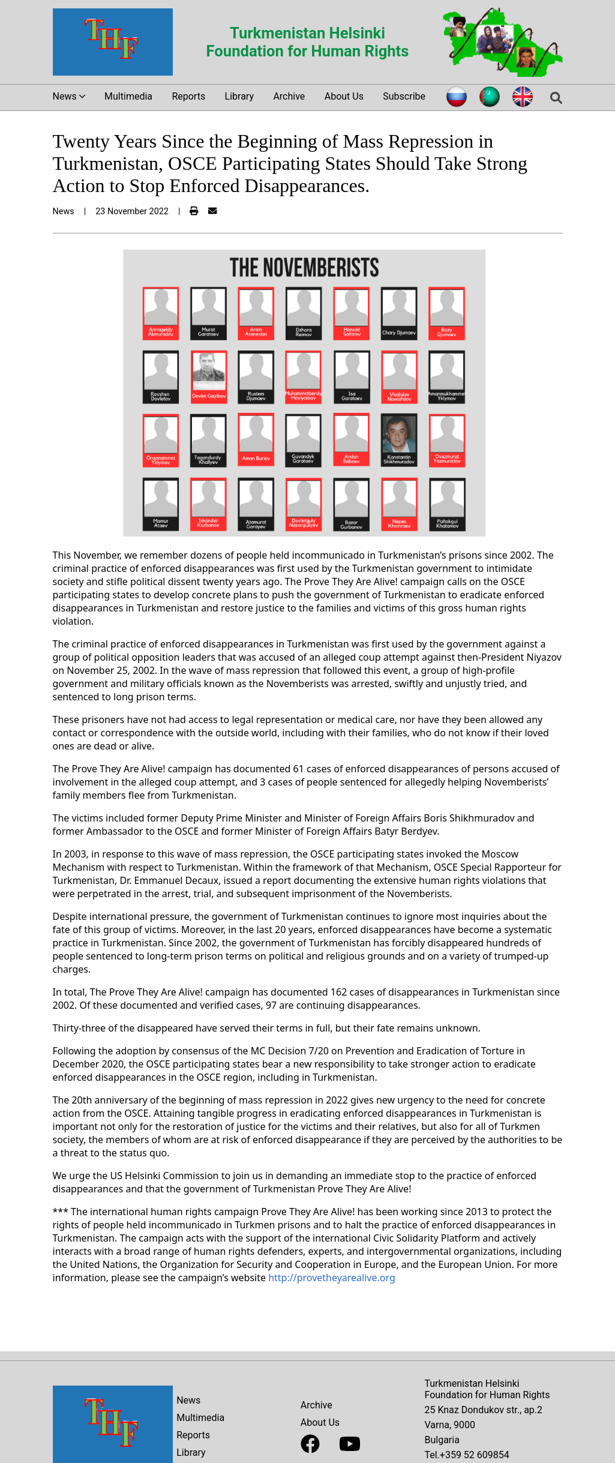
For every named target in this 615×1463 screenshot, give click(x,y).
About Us (344, 96)
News (188, 1400)
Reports (188, 96)
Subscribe (404, 96)
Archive (289, 96)
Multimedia (128, 96)
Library (239, 96)
